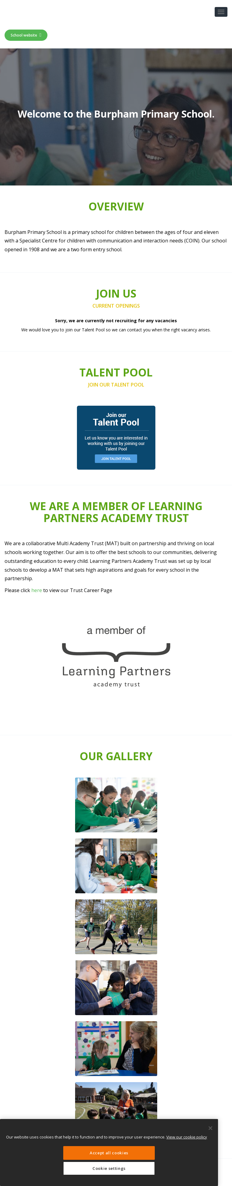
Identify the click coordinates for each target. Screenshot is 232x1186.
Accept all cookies (109, 1153)
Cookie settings (109, 1168)
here (36, 590)
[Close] (210, 1128)
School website (26, 35)
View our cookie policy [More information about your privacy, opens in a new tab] (186, 1137)
